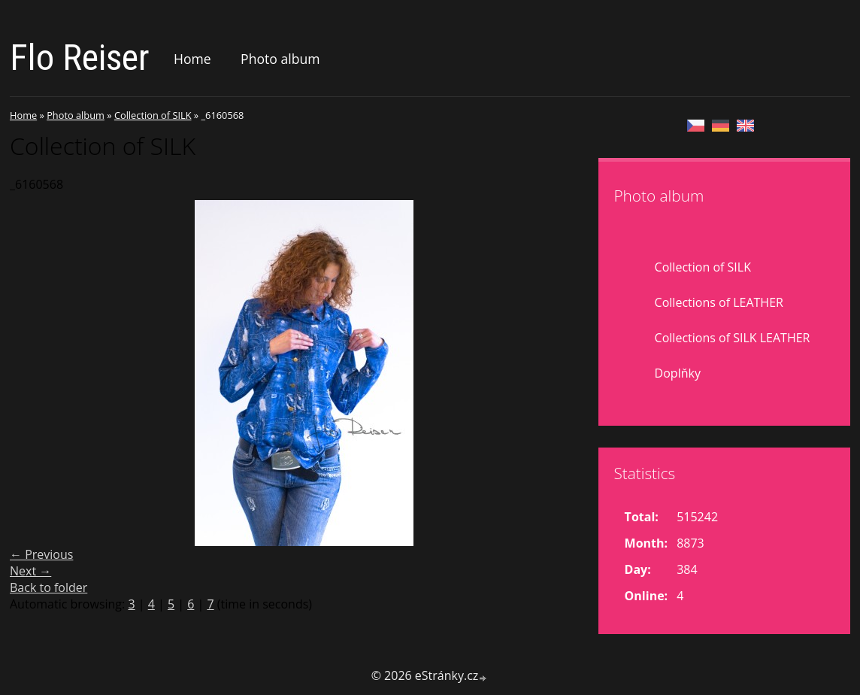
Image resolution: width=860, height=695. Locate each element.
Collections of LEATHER (719, 302)
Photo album (280, 59)
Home (192, 59)
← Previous (41, 554)
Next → (30, 571)
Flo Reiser (80, 57)
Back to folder (48, 587)
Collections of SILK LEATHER (732, 337)
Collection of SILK (153, 115)
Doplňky (678, 373)
